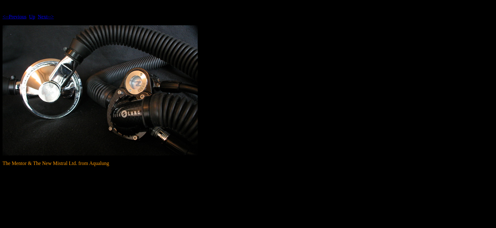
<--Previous (15, 16)
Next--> (46, 16)
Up (32, 16)
